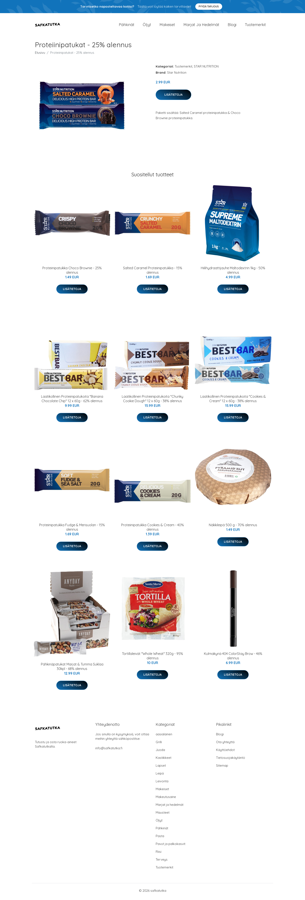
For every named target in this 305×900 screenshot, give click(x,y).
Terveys (162, 862)
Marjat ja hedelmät (201, 25)
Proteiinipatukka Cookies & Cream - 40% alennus (152, 529)
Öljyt (147, 25)
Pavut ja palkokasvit (170, 846)
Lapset (161, 768)
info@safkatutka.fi (108, 750)
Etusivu (40, 55)
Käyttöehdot (225, 752)
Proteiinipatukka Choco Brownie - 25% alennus (72, 272)
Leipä (160, 775)
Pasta (160, 838)
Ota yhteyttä (225, 744)
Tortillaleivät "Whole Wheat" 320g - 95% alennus (152, 658)
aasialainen (164, 736)
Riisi (158, 854)
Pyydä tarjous (209, 6)
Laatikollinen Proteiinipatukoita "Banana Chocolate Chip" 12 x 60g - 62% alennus (72, 400)
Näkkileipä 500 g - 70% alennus (233, 527)
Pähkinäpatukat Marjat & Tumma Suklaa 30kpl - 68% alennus (72, 668)
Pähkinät (126, 25)
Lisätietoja (173, 97)
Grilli (159, 744)
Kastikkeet (163, 760)
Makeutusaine (166, 799)
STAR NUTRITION (206, 68)
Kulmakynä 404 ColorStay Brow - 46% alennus (233, 658)
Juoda (160, 752)
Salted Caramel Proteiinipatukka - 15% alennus (152, 272)
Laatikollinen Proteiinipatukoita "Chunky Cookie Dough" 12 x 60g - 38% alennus (152, 400)
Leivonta (162, 783)
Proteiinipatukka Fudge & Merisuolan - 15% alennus (72, 529)
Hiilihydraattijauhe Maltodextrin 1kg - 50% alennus (233, 272)
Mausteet (162, 815)
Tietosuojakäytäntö (230, 760)
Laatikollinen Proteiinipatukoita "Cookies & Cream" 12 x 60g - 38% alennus (233, 400)
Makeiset (167, 25)
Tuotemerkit (255, 25)
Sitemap (222, 768)
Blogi (232, 25)
